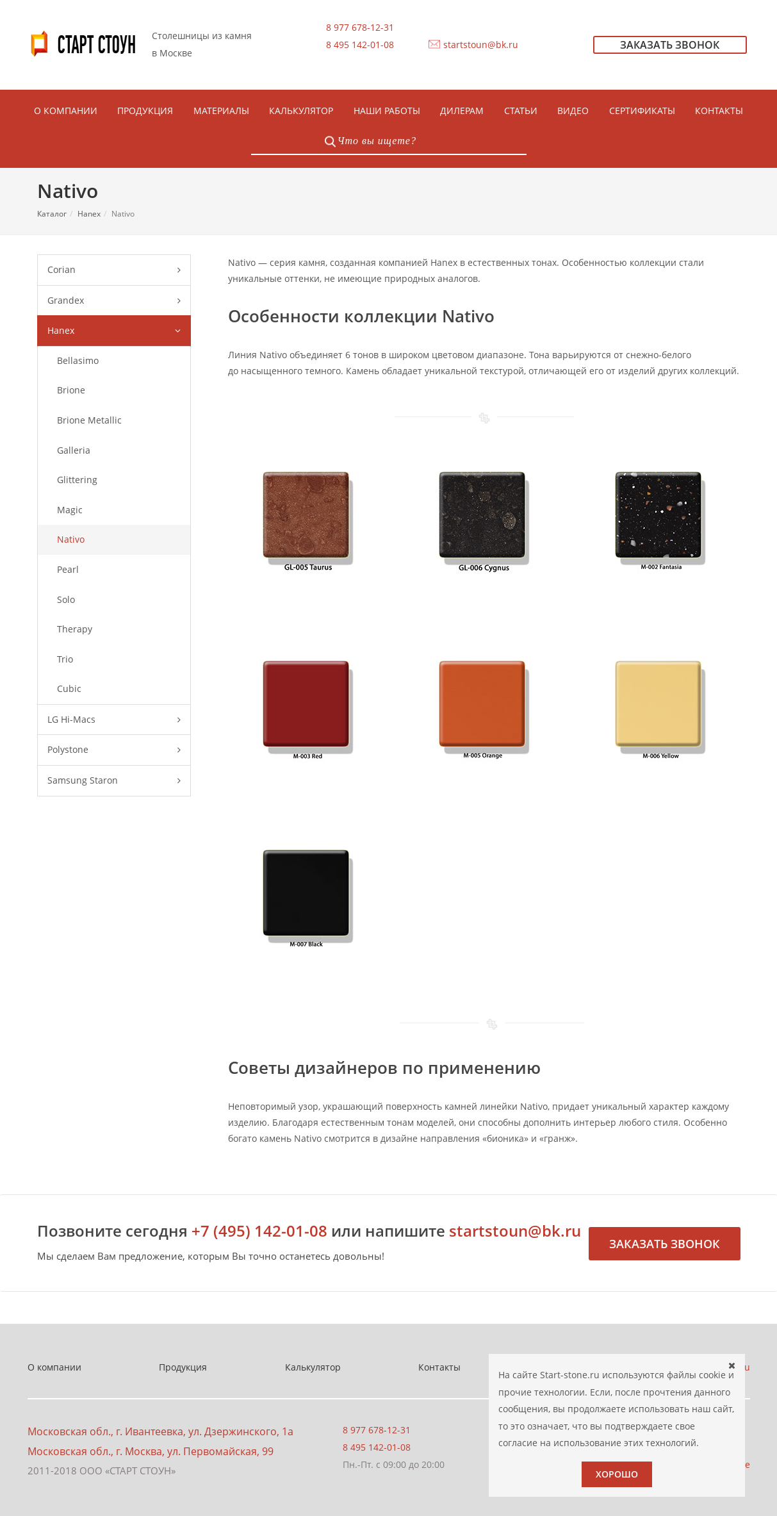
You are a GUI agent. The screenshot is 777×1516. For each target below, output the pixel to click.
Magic (70, 510)
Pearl (68, 569)
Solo (66, 599)
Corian (114, 270)
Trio (65, 659)
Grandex (114, 300)
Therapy (74, 629)
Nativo (71, 539)
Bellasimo (78, 360)
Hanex (89, 213)
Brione (71, 390)
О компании (54, 1367)
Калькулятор (313, 1367)
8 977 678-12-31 (360, 27)
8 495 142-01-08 (360, 44)
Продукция (183, 1367)
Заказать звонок (664, 1243)
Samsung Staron (114, 780)
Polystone (114, 750)
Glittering (77, 480)
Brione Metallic (89, 420)
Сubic (69, 688)
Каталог (52, 213)
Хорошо (617, 1474)
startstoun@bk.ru (480, 44)
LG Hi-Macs (114, 720)
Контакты (439, 1367)
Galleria (73, 450)
